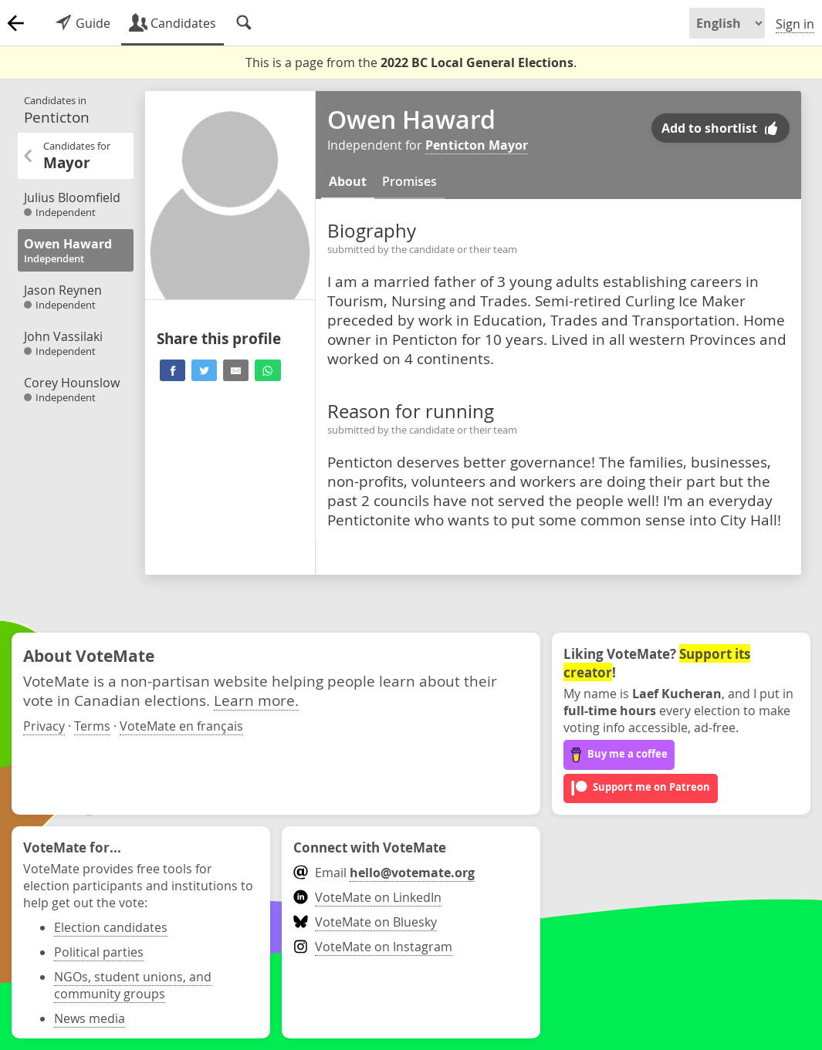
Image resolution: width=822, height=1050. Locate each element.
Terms (92, 725)
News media (89, 1018)
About (348, 181)
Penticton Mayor (476, 145)
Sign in (795, 23)
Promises (409, 181)
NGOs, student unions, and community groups (132, 985)
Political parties (99, 952)
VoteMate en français (181, 725)
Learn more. (256, 700)
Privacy (44, 725)
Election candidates (110, 927)
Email (384, 872)
